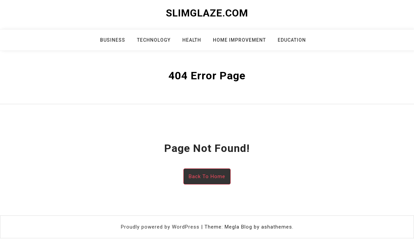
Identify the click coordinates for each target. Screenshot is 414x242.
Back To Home (207, 176)
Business (112, 40)
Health (191, 40)
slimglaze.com (207, 13)
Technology (154, 40)
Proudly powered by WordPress (161, 227)
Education (292, 40)
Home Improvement (239, 40)
